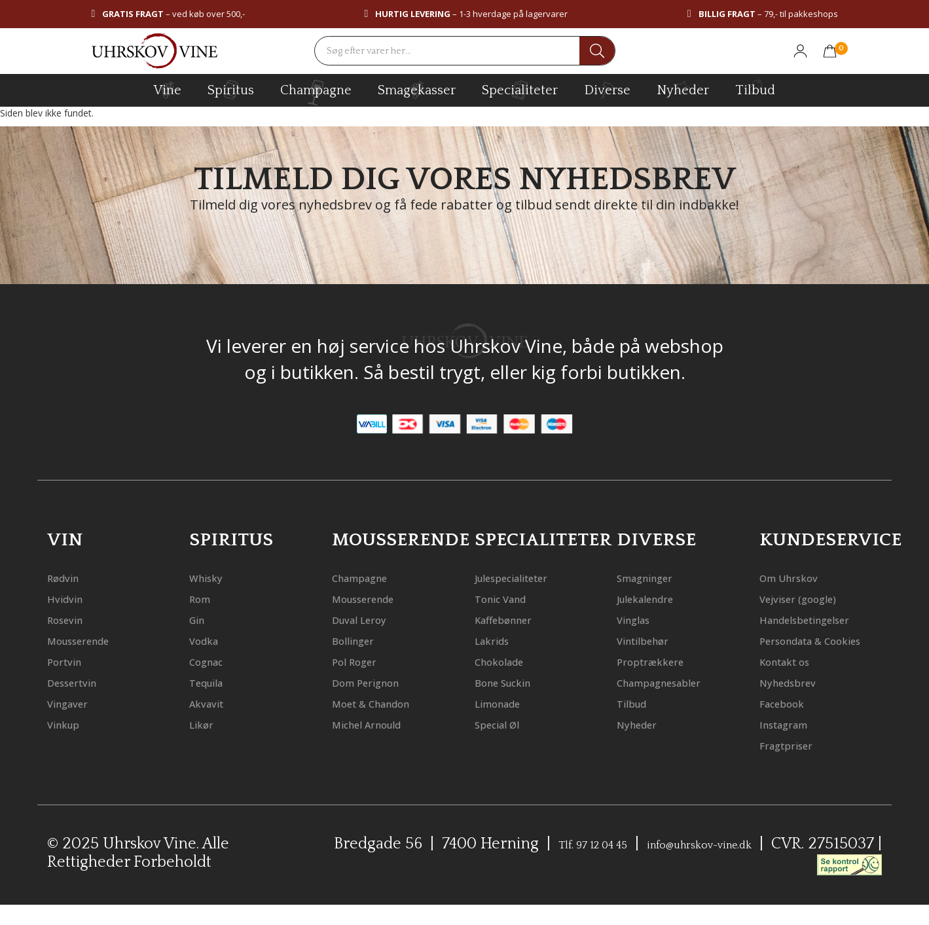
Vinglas (640, 619)
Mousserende (90, 640)
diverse (607, 89)
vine (167, 89)
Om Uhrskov (798, 577)
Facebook (789, 724)
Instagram (793, 744)
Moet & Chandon (385, 703)
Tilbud (755, 88)
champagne (316, 92)
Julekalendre (657, 598)
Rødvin (68, 577)
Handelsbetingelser (821, 619)
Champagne (371, 577)
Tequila (213, 682)
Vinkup (69, 724)
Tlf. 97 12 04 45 (643, 864)
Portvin (70, 661)
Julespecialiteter (527, 577)
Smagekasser (417, 89)
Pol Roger (362, 661)
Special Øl (506, 724)
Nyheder (683, 88)
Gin (200, 619)
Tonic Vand (510, 598)
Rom (203, 598)
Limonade (507, 703)
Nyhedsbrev (797, 703)
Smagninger (656, 577)
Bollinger (361, 640)
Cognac (212, 661)
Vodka (208, 640)
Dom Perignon (377, 682)
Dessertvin (81, 682)
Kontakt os (794, 682)
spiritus (231, 89)
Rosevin (71, 619)
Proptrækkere (661, 661)
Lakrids (498, 640)
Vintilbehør (653, 640)
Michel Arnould (380, 724)
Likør (205, 724)
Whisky (211, 577)
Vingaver (75, 703)
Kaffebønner (514, 619)
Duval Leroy (369, 619)
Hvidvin (71, 598)
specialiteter (520, 89)
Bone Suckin (513, 682)
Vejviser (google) (810, 598)
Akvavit (212, 703)
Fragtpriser (795, 765)
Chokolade (508, 661)
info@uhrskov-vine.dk (790, 864)
